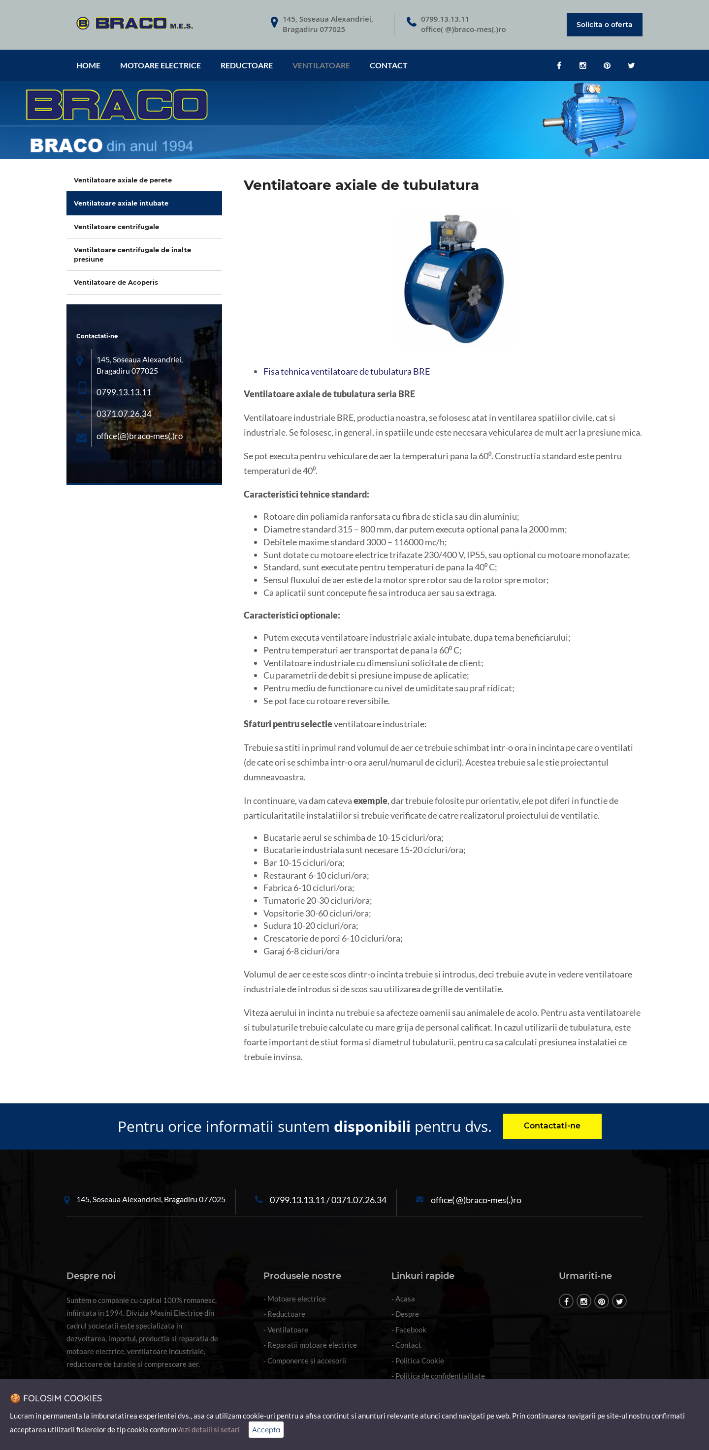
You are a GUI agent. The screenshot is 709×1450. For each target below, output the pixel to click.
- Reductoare (284, 1313)
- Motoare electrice (294, 1298)
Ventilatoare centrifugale (116, 227)
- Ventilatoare (285, 1329)
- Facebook (408, 1329)
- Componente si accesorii (304, 1360)
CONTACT (389, 65)
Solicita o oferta (605, 24)
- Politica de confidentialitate (438, 1375)
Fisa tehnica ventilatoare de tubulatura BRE (346, 371)
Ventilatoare (321, 65)
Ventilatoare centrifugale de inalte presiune (132, 254)
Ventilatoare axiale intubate (121, 203)
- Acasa (403, 1298)
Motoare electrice (160, 65)
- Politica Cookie (417, 1360)
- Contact (406, 1344)
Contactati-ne (552, 1125)
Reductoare (247, 65)
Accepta (266, 1429)
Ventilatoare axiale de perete (123, 180)
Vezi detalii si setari (208, 1429)
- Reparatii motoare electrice (310, 1344)
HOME (88, 65)
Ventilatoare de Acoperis (116, 282)
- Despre (405, 1313)
